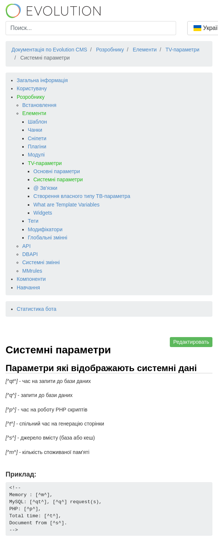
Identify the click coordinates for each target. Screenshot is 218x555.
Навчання (28, 287)
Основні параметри (56, 171)
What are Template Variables (66, 205)
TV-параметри (45, 163)
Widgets (42, 213)
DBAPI (30, 254)
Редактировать (191, 342)
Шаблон (37, 122)
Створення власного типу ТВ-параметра (81, 196)
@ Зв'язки (45, 188)
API (26, 246)
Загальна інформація (42, 80)
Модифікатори (45, 229)
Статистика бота (36, 309)
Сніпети (37, 138)
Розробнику (30, 97)
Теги (33, 221)
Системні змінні (41, 262)
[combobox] (91, 28)
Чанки (35, 130)
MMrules (32, 271)
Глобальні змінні (47, 237)
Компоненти (31, 279)
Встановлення (39, 105)
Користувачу (32, 88)
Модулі (36, 155)
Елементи (34, 113)
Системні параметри (58, 179)
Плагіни (37, 146)
